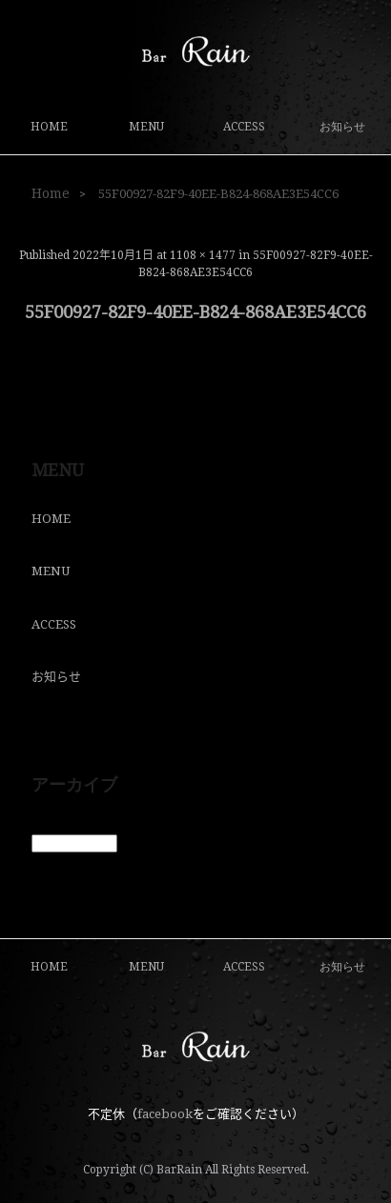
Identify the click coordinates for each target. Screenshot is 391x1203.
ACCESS (244, 126)
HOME (49, 126)
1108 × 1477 (203, 255)
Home (50, 193)
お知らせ (342, 126)
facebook (165, 1114)
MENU (146, 126)
